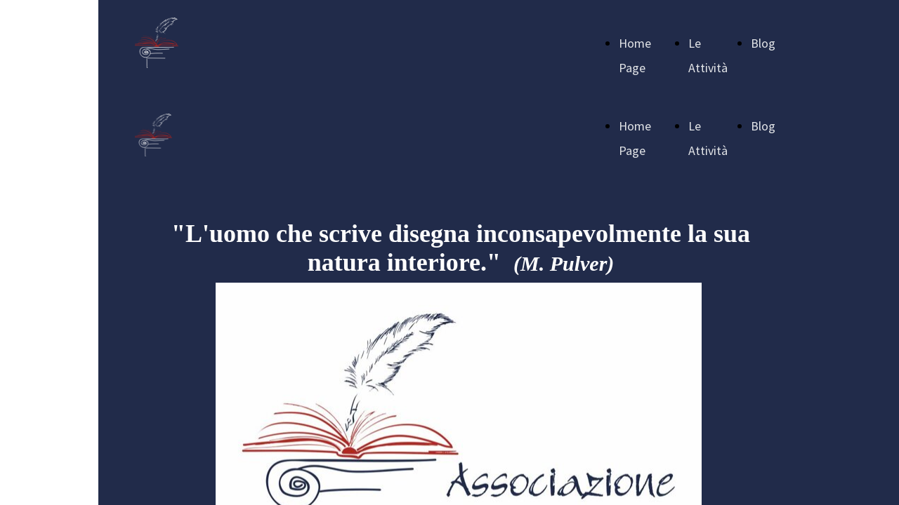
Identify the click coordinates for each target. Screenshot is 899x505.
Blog (763, 43)
